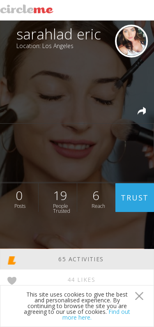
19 (61, 199)
